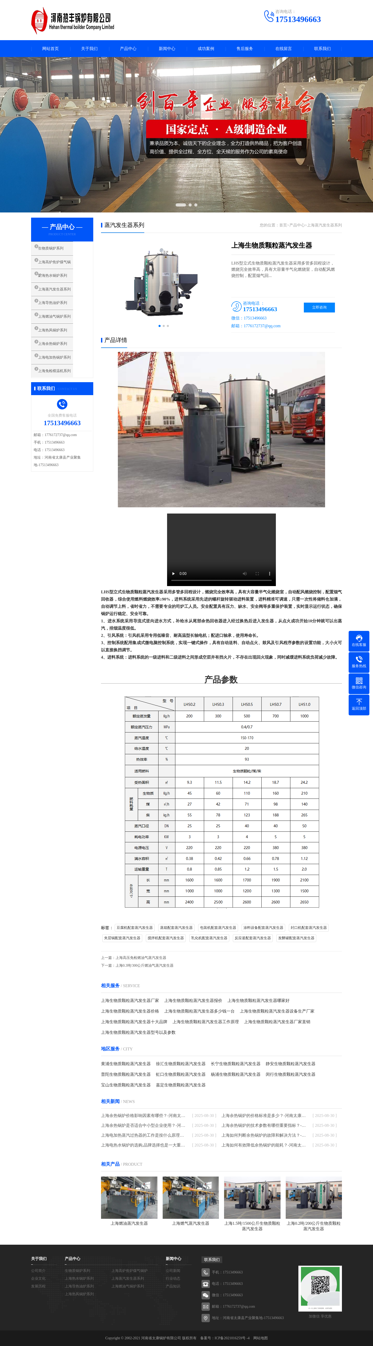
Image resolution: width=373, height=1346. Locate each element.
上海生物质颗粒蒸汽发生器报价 (193, 1000)
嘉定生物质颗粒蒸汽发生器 (181, 1085)
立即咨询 (319, 307)
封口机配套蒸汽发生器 (309, 928)
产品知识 (173, 1286)
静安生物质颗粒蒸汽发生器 (290, 1064)
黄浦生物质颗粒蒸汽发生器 (126, 1064)
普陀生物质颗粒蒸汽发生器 (126, 1074)
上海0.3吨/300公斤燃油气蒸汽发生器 (145, 965)
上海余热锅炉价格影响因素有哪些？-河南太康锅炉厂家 (143, 1115)
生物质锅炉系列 (56, 249)
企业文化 (38, 1278)
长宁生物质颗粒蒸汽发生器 (236, 1064)
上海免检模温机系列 (60, 387)
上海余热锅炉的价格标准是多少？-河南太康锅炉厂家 (263, 1115)
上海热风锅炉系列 (58, 341)
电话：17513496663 (227, 1284)
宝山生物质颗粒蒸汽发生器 (126, 1085)
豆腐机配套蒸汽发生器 (135, 928)
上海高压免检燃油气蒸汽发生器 (141, 958)
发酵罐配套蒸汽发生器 (296, 938)
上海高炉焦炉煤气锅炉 (62, 264)
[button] (160, 326)
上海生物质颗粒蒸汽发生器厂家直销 (277, 1022)
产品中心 (128, 48)
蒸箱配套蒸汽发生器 (176, 928)
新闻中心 (167, 48)
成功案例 (206, 48)
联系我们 (322, 48)
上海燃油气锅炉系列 (60, 326)
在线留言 (283, 48)
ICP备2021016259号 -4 (232, 1338)
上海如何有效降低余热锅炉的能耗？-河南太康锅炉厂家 (263, 1145)
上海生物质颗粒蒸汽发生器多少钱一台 (199, 1011)
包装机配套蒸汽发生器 (218, 928)
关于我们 (89, 48)
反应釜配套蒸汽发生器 (253, 938)
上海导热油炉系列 (58, 310)
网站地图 (260, 1338)
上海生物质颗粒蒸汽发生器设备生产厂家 (277, 1011)
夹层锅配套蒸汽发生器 (122, 938)
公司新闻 (173, 1271)
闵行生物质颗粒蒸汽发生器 (290, 1074)
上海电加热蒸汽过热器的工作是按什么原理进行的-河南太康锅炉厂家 (143, 1135)
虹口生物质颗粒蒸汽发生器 (181, 1074)
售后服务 (244, 48)
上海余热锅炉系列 (58, 356)
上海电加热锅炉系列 (60, 371)
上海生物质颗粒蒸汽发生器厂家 (130, 1000)
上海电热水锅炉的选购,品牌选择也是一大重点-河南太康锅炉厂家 (143, 1145)
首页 (283, 225)
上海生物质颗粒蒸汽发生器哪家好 (258, 1000)
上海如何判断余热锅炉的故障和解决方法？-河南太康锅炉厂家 (263, 1135)
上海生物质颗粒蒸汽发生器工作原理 (206, 1022)
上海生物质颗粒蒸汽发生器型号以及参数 (138, 1032)
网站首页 (50, 48)
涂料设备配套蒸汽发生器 (263, 928)
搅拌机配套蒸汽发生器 (166, 938)
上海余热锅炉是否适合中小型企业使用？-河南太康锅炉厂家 (143, 1125)
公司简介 (38, 1271)
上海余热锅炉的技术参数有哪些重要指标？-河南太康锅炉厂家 (263, 1125)
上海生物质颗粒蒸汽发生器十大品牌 (134, 1022)
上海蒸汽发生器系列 (60, 295)
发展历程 (38, 1286)
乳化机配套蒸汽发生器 (209, 938)
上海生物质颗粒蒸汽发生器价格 (130, 1011)
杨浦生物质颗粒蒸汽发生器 (236, 1074)
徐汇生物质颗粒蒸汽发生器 (181, 1064)
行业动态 (173, 1278)
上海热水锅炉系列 (58, 280)
